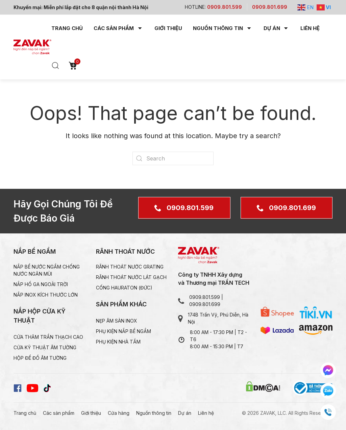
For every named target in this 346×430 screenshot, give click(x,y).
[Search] (173, 158)
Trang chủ (67, 28)
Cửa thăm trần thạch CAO (48, 337)
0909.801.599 (190, 208)
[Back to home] (32, 46)
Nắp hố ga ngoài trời (41, 284)
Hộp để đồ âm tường (40, 358)
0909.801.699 (292, 208)
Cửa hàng (118, 413)
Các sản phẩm (58, 413)
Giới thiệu (168, 28)
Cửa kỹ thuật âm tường (45, 347)
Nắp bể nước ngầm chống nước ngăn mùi (47, 270)
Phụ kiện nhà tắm (118, 342)
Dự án (184, 413)
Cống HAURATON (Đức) (124, 287)
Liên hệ (310, 28)
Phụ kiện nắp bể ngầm (123, 331)
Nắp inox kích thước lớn (46, 295)
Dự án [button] (277, 28)
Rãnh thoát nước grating (130, 267)
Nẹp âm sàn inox (116, 321)
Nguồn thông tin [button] (223, 28)
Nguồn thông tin (153, 413)
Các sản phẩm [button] (119, 28)
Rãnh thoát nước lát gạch (131, 277)
